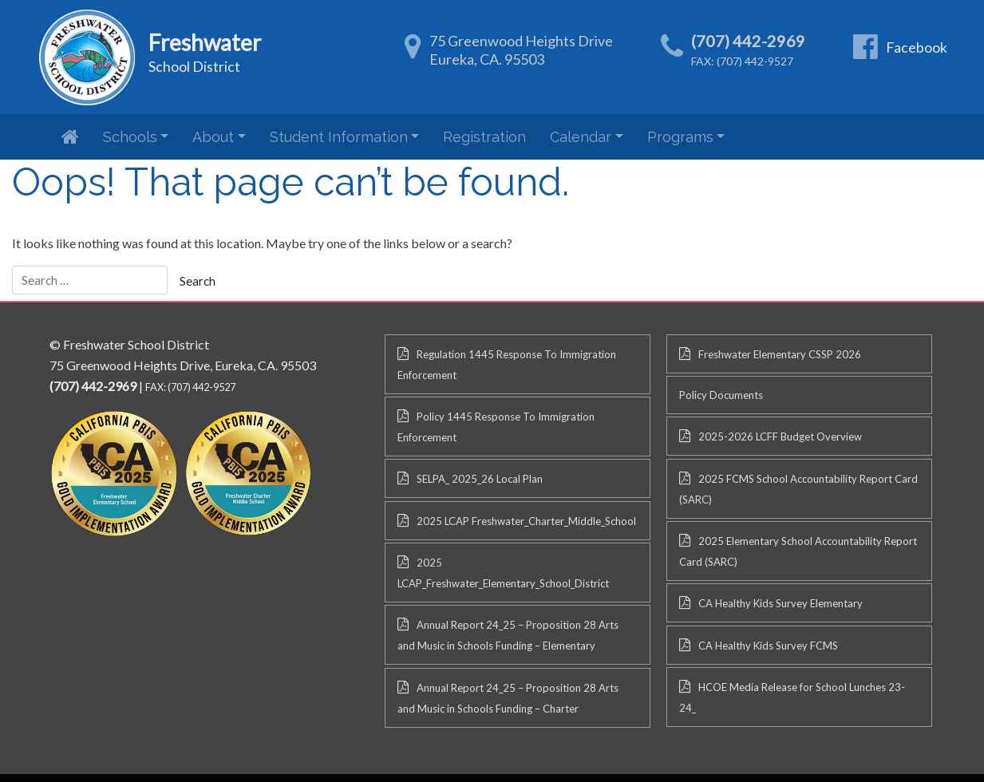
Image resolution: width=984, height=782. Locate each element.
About (213, 136)
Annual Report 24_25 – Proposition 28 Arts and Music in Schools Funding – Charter (507, 698)
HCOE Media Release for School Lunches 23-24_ (792, 697)
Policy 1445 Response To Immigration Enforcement (496, 427)
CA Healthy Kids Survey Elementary (780, 603)
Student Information (339, 136)
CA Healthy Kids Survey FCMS (768, 645)
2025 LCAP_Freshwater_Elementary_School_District (503, 573)
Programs (680, 136)
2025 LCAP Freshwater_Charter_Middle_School (526, 521)
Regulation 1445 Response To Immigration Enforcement (506, 364)
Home (70, 136)
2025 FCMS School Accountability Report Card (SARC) (798, 489)
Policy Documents (721, 395)
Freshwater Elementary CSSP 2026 (779, 354)
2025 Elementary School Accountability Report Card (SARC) (798, 551)
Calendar (580, 136)
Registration (484, 136)
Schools (130, 136)
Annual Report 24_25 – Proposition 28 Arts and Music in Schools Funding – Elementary (507, 635)
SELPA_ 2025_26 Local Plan (480, 478)
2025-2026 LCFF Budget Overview (780, 436)
